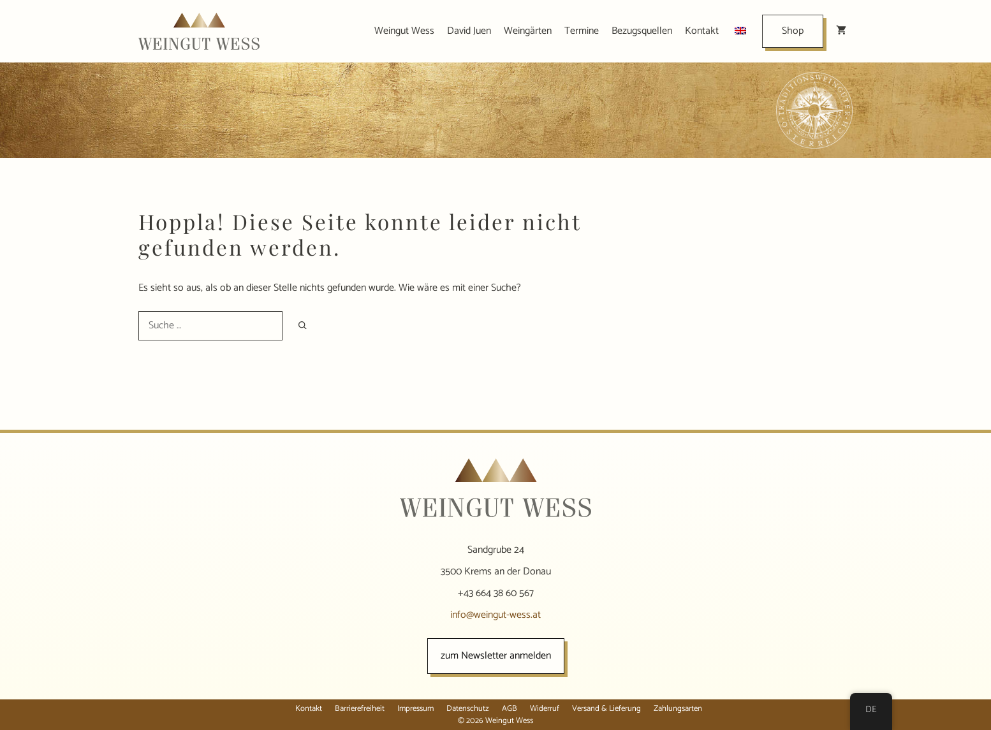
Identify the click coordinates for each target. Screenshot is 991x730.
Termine (581, 31)
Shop (793, 31)
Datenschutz (467, 709)
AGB (509, 709)
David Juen (469, 31)
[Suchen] (302, 325)
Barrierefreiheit (360, 709)
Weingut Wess (404, 31)
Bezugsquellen (642, 31)
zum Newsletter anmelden (496, 655)
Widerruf (544, 709)
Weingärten (528, 31)
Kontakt (702, 31)
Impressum (415, 709)
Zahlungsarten (678, 709)
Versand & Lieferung (606, 709)
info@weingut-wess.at (495, 615)
